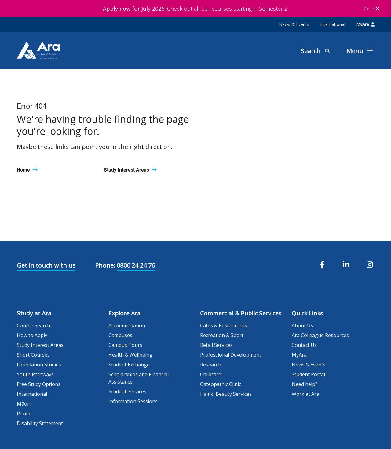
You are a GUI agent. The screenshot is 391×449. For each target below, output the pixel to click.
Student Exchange (129, 364)
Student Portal (308, 374)
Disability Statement (40, 423)
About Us (302, 325)
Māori (24, 403)
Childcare (210, 374)
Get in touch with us (46, 265)
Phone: (105, 265)
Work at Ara (305, 394)
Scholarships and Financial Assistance (138, 378)
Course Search (33, 325)
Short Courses (33, 354)
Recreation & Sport (221, 335)
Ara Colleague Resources (320, 335)
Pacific (24, 413)
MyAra (365, 24)
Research (210, 364)
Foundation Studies (39, 364)
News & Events (294, 24)
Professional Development (230, 354)
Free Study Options (38, 384)
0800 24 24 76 (136, 265)
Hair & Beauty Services (226, 394)
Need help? (304, 384)
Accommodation (126, 325)
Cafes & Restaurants (223, 325)
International (332, 24)
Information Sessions (133, 401)
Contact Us (304, 345)
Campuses (120, 335)
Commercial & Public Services (240, 313)
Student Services (127, 391)
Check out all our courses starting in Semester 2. (195, 8)
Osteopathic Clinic (220, 384)
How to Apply (32, 335)
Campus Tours (125, 345)
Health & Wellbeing (130, 354)
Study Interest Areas (40, 345)
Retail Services (216, 345)
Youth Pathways (35, 374)
